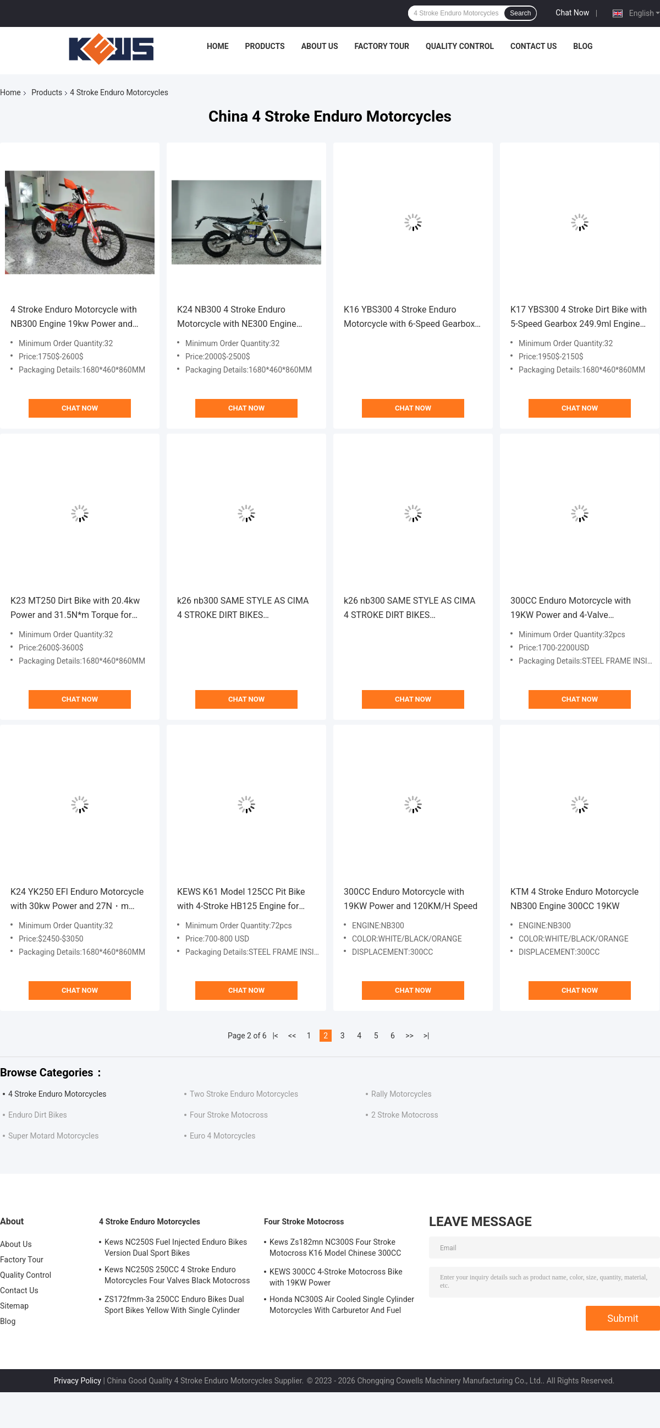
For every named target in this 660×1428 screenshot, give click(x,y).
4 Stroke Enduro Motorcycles (57, 1094)
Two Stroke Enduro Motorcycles (244, 1094)
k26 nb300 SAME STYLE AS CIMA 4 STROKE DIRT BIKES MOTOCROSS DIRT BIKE (243, 608)
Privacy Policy (77, 1380)
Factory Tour (382, 46)
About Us (319, 46)
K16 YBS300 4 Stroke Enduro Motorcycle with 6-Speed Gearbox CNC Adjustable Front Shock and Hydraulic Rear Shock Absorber (409, 317)
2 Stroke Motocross (404, 1114)
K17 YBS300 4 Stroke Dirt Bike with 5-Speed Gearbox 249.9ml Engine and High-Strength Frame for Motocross (578, 317)
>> (409, 1035)
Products (265, 46)
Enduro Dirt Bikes (37, 1114)
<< (292, 1035)
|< (275, 1035)
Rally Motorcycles (401, 1094)
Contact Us (533, 46)
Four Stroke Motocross (229, 1114)
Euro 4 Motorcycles (222, 1135)
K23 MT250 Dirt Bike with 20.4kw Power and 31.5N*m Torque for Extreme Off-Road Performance (75, 608)
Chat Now (572, 12)
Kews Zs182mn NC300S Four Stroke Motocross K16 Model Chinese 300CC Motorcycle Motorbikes (336, 1249)
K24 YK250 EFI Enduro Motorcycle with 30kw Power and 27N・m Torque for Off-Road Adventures (77, 900)
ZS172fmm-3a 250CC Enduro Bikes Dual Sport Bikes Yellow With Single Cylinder (174, 1305)
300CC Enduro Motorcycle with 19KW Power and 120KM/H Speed (410, 899)
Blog (582, 46)
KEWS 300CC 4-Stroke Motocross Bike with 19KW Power (336, 1277)
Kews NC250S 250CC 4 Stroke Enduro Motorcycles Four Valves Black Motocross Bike (177, 1276)
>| (427, 1035)
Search (520, 13)
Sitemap (14, 1305)
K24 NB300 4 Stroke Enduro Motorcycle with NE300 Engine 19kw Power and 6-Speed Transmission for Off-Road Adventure (236, 317)
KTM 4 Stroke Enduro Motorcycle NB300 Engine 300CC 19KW (574, 899)
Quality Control (460, 46)
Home (218, 46)
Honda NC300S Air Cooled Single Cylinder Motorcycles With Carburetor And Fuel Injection (342, 1306)
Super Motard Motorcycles (53, 1135)
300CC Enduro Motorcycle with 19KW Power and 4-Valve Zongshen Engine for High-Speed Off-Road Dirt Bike (574, 608)
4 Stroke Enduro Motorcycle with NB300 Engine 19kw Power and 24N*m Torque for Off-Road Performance (73, 317)
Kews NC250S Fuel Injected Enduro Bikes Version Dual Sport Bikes (176, 1247)
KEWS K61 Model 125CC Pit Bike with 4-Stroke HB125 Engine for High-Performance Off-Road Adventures (241, 900)
